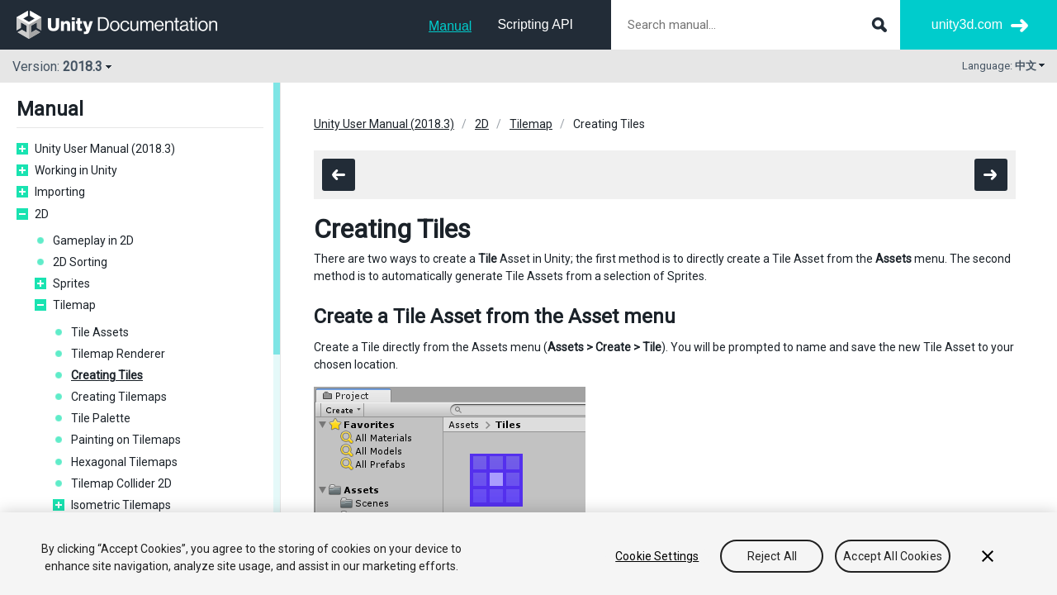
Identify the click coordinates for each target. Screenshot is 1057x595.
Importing (60, 191)
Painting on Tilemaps (126, 439)
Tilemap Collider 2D (121, 483)
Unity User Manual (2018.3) (105, 148)
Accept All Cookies (892, 556)
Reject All (772, 556)
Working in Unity (76, 170)
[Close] (988, 556)
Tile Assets (100, 332)
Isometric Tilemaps (121, 505)
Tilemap (74, 305)
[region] (528, 553)
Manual (450, 26)
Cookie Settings (657, 556)
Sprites (71, 283)
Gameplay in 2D (93, 240)
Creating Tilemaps (119, 396)
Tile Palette (100, 418)
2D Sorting (80, 262)
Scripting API (535, 24)
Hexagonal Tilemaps (124, 462)
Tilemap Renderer (118, 353)
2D (42, 214)
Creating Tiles (107, 375)
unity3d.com (966, 24)
